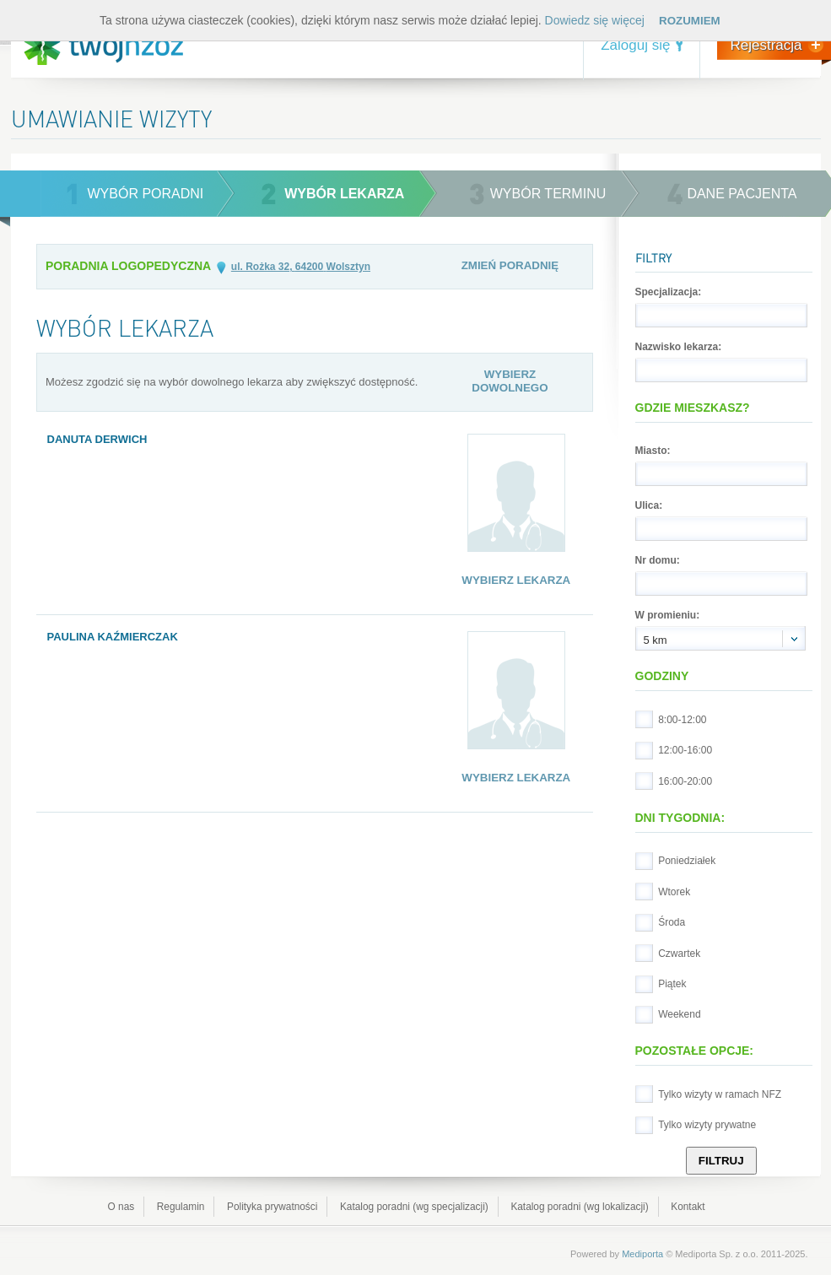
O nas (121, 1207)
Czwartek (679, 953)
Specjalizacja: (668, 292)
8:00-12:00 (682, 720)
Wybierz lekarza (515, 580)
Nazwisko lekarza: (678, 347)
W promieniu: (667, 615)
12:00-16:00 (685, 750)
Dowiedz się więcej (595, 20)
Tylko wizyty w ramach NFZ (719, 1094)
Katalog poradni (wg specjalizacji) (414, 1207)
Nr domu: (657, 560)
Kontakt (687, 1207)
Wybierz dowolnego (510, 381)
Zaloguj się (635, 45)
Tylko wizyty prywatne (707, 1125)
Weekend (679, 1014)
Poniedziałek (686, 861)
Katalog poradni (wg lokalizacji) (579, 1207)
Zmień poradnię (510, 265)
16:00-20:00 (685, 781)
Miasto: (653, 451)
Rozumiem (689, 20)
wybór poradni (146, 193)
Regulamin (181, 1207)
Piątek (672, 984)
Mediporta (642, 1254)
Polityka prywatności (272, 1207)
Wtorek (674, 892)
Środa (671, 922)
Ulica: (649, 505)
